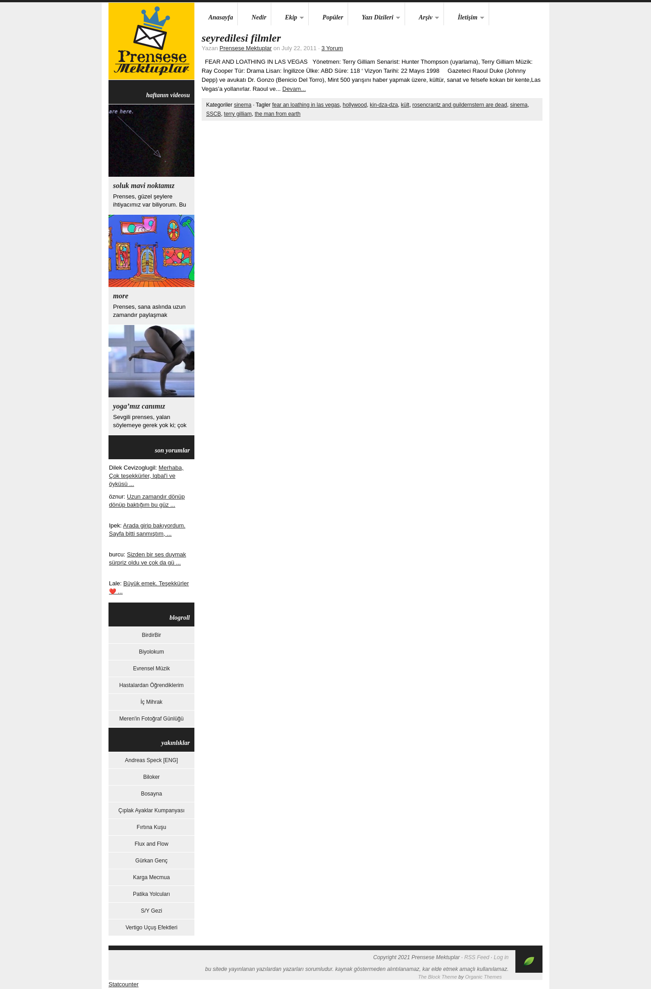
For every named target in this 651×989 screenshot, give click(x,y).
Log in (501, 957)
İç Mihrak (152, 702)
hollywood (355, 105)
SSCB (213, 114)
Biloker (151, 777)
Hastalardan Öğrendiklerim (151, 685)
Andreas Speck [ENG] (151, 760)
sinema (242, 105)
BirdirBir (151, 635)
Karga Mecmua (151, 877)
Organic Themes (483, 977)
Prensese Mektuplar (151, 41)
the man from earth (277, 114)
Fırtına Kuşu (151, 827)
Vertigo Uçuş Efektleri (152, 927)
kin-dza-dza (384, 105)
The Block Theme (437, 977)
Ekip (287, 18)
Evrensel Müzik (151, 668)
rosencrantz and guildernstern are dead (459, 105)
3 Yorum (332, 48)
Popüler (332, 17)
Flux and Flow (152, 844)
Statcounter (123, 984)
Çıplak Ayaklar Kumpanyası (151, 810)
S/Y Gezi (151, 911)
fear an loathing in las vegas (306, 105)
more (120, 296)
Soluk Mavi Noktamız (144, 185)
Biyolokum (151, 652)
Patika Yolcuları (151, 894)
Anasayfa (220, 17)
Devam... (294, 88)
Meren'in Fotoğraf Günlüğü (151, 719)
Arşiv (422, 18)
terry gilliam (237, 114)
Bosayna (151, 794)
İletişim (464, 18)
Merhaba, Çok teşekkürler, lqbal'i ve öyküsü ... (146, 475)
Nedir (258, 17)
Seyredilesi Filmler (241, 38)
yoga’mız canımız (139, 406)
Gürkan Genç (151, 860)
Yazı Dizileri (374, 18)
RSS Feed (476, 957)
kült (405, 105)
